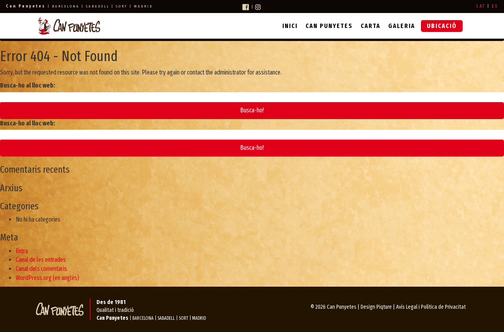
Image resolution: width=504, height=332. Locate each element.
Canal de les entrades (41, 259)
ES (495, 6)
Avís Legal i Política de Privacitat (431, 307)
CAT (480, 6)
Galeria (401, 26)
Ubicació (442, 26)
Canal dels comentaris (41, 268)
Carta (370, 26)
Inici (290, 26)
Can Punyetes (329, 26)
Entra (22, 251)
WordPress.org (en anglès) (47, 278)
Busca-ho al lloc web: (27, 85)
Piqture (384, 307)
